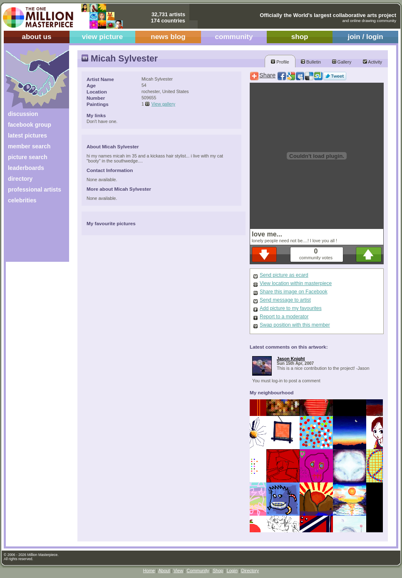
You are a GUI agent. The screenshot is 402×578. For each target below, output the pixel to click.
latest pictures (27, 135)
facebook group (29, 124)
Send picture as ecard (284, 275)
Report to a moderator (284, 317)
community (234, 37)
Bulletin (311, 61)
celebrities (22, 200)
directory (20, 178)
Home (149, 570)
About (164, 570)
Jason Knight (291, 358)
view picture (102, 37)
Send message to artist (285, 300)
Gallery (342, 61)
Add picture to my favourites (291, 308)
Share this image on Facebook (294, 292)
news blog (168, 37)
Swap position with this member (295, 325)
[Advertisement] (32, 236)
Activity (372, 61)
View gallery (163, 103)
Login (232, 570)
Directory (250, 570)
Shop (218, 570)
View (178, 570)
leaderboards (26, 168)
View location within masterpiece (296, 283)
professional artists (34, 189)
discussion (23, 114)
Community (198, 570)
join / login (365, 37)
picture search (27, 157)
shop (299, 37)
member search (29, 146)
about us (36, 37)
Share (267, 75)
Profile (280, 61)
